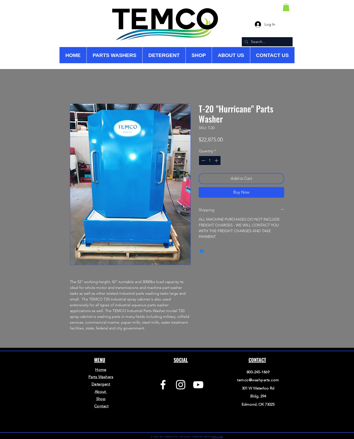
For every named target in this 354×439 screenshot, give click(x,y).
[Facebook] (163, 384)
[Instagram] (180, 384)
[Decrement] (202, 160)
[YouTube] (198, 384)
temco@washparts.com (258, 380)
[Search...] (266, 41)
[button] (286, 7)
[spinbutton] (209, 160)
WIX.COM (217, 436)
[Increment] (216, 160)
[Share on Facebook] (202, 251)
